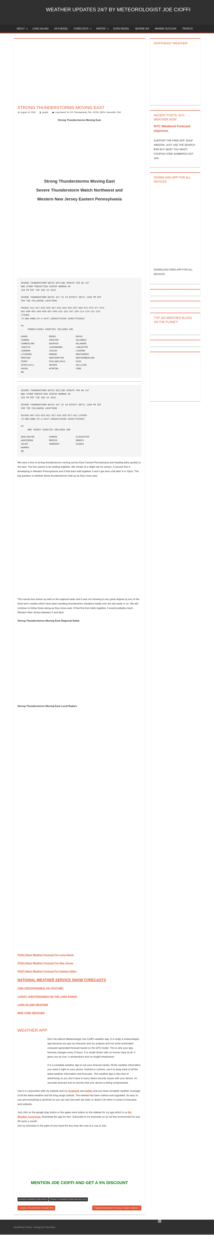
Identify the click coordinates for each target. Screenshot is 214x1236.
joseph (45, 113)
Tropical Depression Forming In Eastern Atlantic (116, 1209)
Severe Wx (142, 30)
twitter (89, 1092)
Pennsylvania (80, 113)
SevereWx (111, 113)
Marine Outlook (165, 30)
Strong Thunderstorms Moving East (68, 1201)
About (22, 30)
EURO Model (121, 30)
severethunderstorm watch (33, 1201)
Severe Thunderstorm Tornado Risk (37, 1209)
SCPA (96, 113)
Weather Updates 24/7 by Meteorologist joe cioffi (122, 9)
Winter (102, 30)
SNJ (119, 113)
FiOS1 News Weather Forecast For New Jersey (45, 964)
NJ (68, 113)
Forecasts (83, 30)
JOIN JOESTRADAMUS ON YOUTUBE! (41, 989)
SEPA (102, 113)
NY (71, 113)
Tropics (187, 30)
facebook (74, 1092)
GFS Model (61, 30)
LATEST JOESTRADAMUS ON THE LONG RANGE (47, 997)
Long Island (60, 113)
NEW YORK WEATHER (31, 1014)
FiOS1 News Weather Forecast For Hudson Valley (47, 972)
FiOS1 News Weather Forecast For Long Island (46, 956)
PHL (90, 113)
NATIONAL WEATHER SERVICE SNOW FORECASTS (62, 981)
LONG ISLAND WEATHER (33, 1006)
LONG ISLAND (41, 30)
